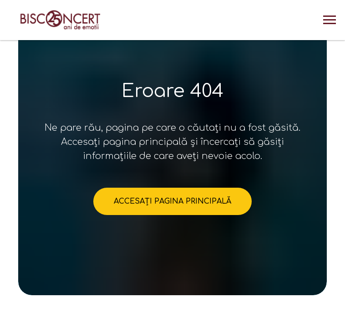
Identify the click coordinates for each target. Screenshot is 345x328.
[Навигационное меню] (329, 20)
